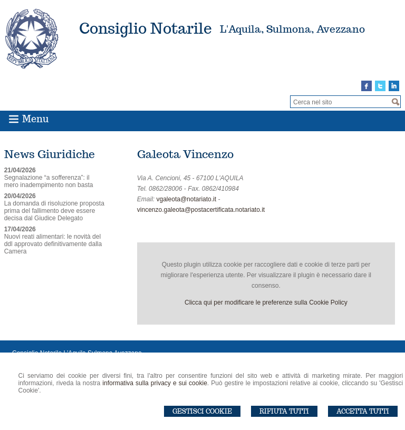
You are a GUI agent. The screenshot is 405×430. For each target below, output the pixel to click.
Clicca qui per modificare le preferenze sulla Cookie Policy (266, 302)
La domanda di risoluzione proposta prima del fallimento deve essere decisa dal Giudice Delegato (54, 211)
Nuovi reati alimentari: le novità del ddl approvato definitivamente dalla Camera (53, 244)
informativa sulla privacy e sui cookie (154, 383)
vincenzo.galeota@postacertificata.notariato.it (201, 209)
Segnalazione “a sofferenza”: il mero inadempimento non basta (48, 181)
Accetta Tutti (362, 411)
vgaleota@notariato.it (187, 199)
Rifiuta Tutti (284, 411)
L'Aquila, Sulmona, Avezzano (292, 29)
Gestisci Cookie (202, 411)
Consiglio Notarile (145, 28)
